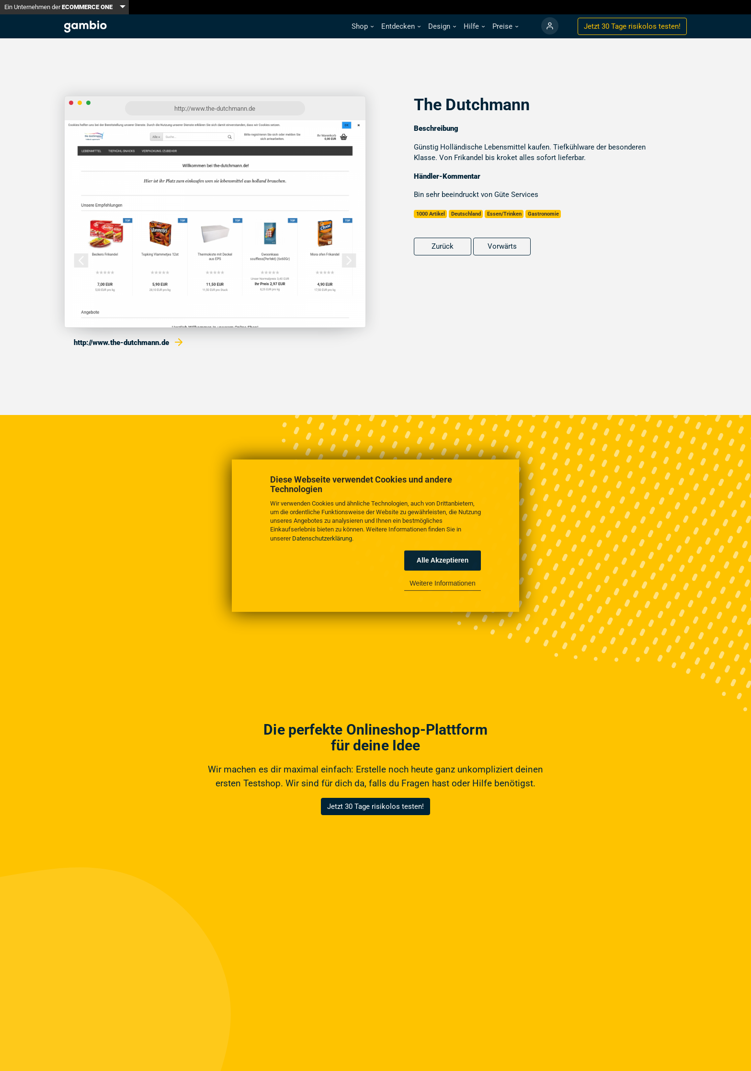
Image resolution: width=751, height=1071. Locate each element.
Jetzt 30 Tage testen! (632, 26)
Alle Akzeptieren (442, 560)
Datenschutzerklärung (322, 537)
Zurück (443, 246)
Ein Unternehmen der (58, 7)
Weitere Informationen (442, 583)
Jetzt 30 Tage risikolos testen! (375, 806)
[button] (362, 26)
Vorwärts (502, 246)
